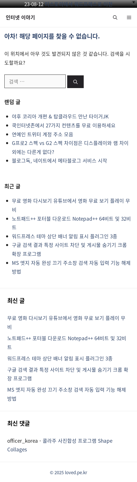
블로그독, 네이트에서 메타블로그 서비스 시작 (59, 160)
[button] (115, 17)
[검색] (75, 81)
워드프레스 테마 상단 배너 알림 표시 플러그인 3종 (64, 236)
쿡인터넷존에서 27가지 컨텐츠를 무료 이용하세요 (64, 125)
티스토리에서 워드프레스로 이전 (79, 4)
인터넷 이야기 (20, 17)
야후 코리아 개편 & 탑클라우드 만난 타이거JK (60, 116)
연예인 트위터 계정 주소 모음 (42, 134)
